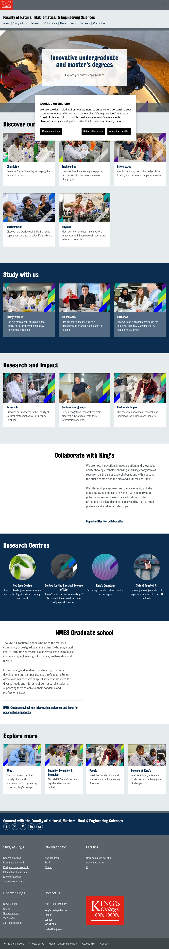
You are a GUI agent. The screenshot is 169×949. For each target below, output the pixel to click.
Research (36, 23)
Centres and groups (74, 407)
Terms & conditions (13, 943)
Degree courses (12, 858)
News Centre (10, 904)
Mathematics (14, 227)
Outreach (85, 23)
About (6, 23)
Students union (11, 913)
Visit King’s (9, 918)
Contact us (99, 23)
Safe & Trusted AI (146, 585)
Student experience (13, 881)
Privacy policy (36, 943)
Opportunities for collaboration (104, 521)
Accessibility (88, 943)
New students (52, 858)
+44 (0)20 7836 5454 (56, 904)
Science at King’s (141, 771)
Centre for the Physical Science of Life (64, 587)
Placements (69, 317)
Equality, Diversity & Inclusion (60, 773)
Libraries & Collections (98, 858)
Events (72, 23)
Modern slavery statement (63, 943)
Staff (47, 862)
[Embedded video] (43, 486)
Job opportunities (12, 923)
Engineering (69, 166)
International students (15, 872)
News (63, 23)
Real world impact (128, 407)
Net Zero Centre (22, 585)
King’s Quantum (105, 585)
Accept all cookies (119, 131)
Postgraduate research (16, 867)
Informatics (124, 166)
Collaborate (50, 23)
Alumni (48, 867)
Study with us (20, 23)
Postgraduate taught (14, 862)
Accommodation (95, 862)
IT (87, 867)
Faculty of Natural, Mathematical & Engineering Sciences (49, 17)
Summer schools (12, 877)
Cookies (104, 943)
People (93, 771)
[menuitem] (8, 23)
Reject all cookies (93, 131)
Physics (66, 227)
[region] (85, 118)
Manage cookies (51, 131)
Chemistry (13, 166)
